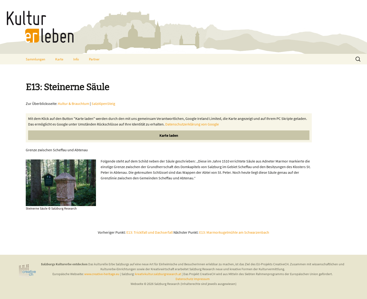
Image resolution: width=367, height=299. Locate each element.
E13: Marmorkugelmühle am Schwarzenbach (234, 232)
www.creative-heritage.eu (101, 274)
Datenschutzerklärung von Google (192, 124)
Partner (94, 59)
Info (76, 59)
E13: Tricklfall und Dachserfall (149, 232)
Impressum (202, 279)
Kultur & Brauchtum (73, 103)
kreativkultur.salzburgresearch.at (158, 274)
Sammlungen (35, 59)
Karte (59, 59)
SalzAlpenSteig (103, 103)
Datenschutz (185, 279)
